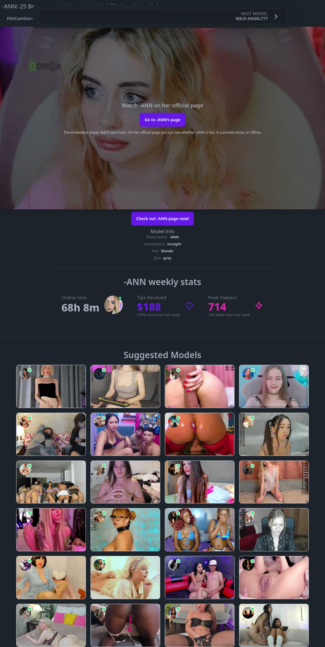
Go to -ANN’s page (162, 119)
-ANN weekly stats (162, 282)
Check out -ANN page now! (162, 218)
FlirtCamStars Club (25, 18)
